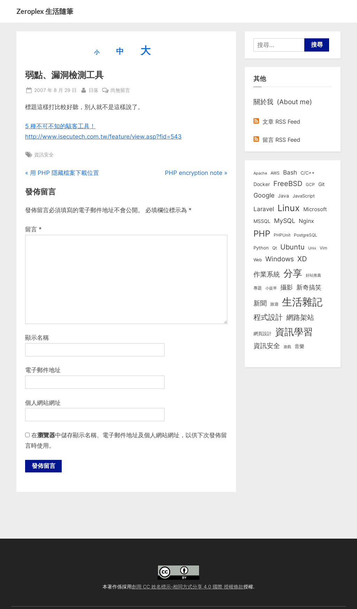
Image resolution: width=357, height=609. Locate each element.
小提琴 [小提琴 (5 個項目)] (271, 288)
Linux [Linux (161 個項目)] (289, 208)
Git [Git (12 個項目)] (321, 184)
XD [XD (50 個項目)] (302, 259)
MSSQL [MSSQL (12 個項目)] (262, 221)
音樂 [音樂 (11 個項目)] (299, 346)
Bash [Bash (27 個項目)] (290, 172)
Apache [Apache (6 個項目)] (260, 173)
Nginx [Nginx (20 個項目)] (306, 221)
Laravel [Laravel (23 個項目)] (263, 209)
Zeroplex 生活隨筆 (44, 11)
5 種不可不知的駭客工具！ (60, 126)
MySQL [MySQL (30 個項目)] (284, 220)
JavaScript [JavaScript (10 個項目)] (304, 196)
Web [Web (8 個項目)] (257, 259)
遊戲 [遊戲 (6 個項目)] (287, 346)
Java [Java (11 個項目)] (283, 196)
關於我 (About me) (282, 102)
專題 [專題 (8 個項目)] (257, 288)
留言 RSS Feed (276, 139)
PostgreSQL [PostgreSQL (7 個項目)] (305, 235)
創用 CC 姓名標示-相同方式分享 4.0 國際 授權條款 (187, 586)
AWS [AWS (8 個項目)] (275, 173)
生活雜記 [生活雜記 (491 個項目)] (302, 302)
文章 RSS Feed (276, 121)
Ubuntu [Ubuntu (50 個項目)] (292, 247)
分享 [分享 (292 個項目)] (292, 273)
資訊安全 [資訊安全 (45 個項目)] (266, 345)
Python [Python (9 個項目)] (261, 247)
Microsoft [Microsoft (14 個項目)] (315, 209)
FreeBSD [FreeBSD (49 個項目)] (287, 183)
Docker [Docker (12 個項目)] (261, 184)
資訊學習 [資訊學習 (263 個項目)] (294, 331)
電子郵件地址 (43, 370)
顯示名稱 (37, 337)
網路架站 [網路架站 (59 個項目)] (300, 317)
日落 (93, 89)
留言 (33, 229)
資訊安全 (44, 154)
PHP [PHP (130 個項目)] (261, 234)
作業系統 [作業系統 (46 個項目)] (266, 274)
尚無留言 (120, 90)
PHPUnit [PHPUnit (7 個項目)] (282, 235)
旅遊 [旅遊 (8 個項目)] (274, 304)
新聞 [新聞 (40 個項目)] (260, 303)
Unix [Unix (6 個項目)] (312, 248)
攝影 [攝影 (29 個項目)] (286, 287)
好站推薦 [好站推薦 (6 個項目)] (313, 275)
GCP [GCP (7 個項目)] (310, 184)
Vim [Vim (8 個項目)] (323, 247)
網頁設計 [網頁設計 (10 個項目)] (262, 333)
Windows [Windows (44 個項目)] (279, 259)
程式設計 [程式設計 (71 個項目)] (268, 317)
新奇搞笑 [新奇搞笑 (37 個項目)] (308, 287)
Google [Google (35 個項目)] (263, 195)
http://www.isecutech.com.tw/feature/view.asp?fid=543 (103, 136)
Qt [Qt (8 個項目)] (274, 247)
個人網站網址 (43, 402)
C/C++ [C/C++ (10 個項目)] (308, 173)
